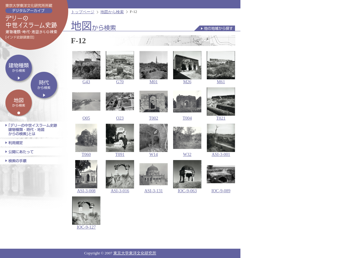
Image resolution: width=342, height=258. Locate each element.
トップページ (82, 12)
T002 (153, 103)
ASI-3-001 (221, 140)
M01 (153, 67)
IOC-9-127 (86, 212)
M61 (221, 67)
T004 (187, 103)
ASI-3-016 (120, 176)
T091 (120, 140)
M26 (187, 67)
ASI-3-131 (153, 176)
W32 (187, 140)
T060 (86, 140)
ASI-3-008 (86, 176)
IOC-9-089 (221, 176)
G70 (120, 67)
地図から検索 (112, 12)
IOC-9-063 (187, 176)
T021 (221, 103)
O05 (86, 103)
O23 (120, 103)
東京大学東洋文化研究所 (134, 253)
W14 (153, 140)
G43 (86, 67)
